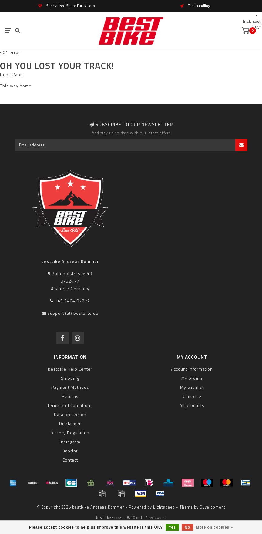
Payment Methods (70, 387)
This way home (16, 85)
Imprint (70, 451)
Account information (192, 369)
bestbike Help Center (70, 369)
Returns (70, 396)
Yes (172, 527)
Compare (192, 396)
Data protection (70, 414)
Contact (70, 460)
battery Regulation (70, 432)
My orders (192, 378)
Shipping (70, 378)
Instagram (70, 441)
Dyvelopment (212, 507)
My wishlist (192, 387)
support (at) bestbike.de (73, 313)
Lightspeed (164, 507)
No (187, 527)
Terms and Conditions (70, 405)
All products (192, 405)
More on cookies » (214, 527)
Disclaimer (70, 423)
